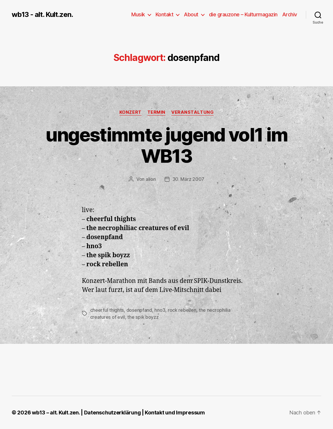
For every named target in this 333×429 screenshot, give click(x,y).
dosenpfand (139, 310)
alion (151, 179)
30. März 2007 (188, 179)
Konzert (130, 112)
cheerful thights (107, 310)
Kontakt (165, 14)
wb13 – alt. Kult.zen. (56, 412)
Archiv (289, 14)
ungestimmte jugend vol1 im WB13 (167, 145)
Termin (156, 112)
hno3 (159, 310)
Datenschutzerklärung (112, 412)
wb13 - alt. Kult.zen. (42, 14)
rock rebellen (182, 310)
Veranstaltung (192, 112)
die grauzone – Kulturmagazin (243, 14)
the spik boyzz (142, 317)
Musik (138, 14)
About (191, 14)
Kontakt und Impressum (175, 412)
